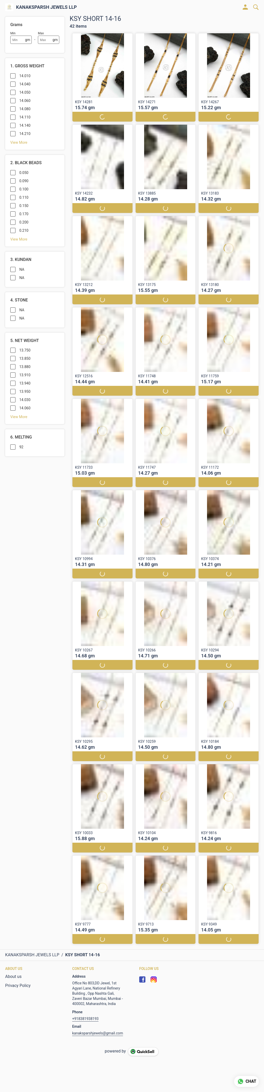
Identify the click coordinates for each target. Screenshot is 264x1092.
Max (41, 33)
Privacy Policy (18, 985)
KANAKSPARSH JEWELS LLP (46, 7)
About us (13, 976)
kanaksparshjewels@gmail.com (97, 1033)
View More (18, 142)
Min (12, 33)
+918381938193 (85, 1019)
